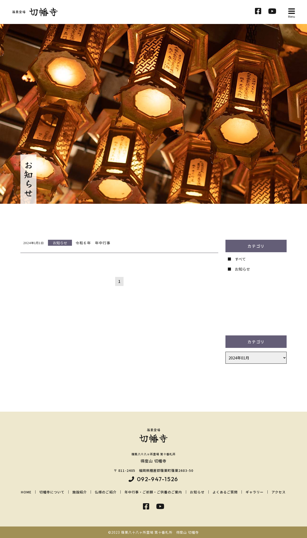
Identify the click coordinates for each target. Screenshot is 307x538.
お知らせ (242, 269)
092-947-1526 (157, 479)
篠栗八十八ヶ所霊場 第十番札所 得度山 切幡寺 (160, 532)
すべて (240, 259)
